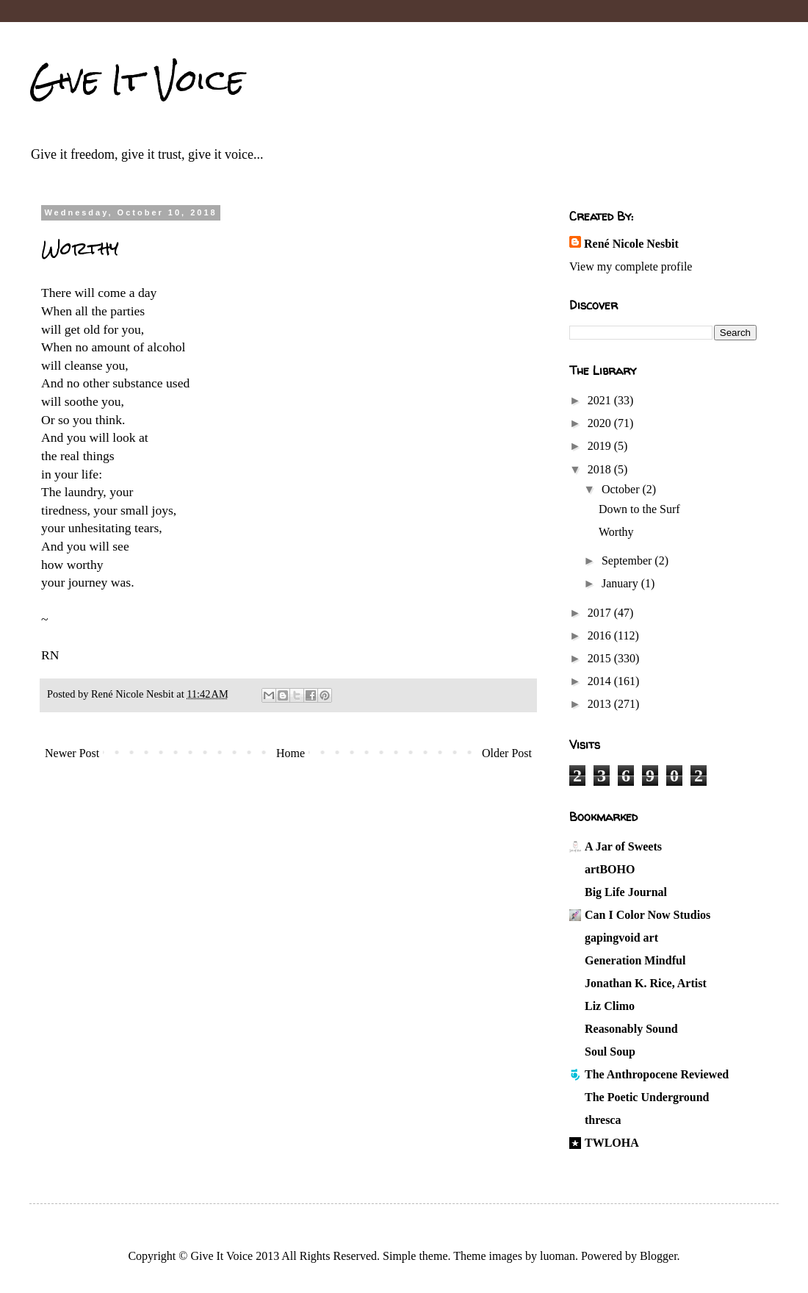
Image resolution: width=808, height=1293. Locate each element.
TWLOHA (612, 1142)
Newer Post (72, 753)
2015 (601, 658)
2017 (601, 612)
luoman (557, 1256)
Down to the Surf (639, 509)
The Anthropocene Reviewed (657, 1074)
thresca (603, 1120)
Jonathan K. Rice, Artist (646, 983)
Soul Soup (610, 1051)
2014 (601, 681)
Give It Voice (137, 80)
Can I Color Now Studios (647, 915)
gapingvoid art (621, 937)
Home (290, 753)
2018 (601, 469)
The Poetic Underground (647, 1097)
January (621, 583)
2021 (601, 400)
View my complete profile (630, 266)
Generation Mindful (635, 960)
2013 (601, 704)
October (622, 489)
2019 (601, 446)
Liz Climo (610, 1006)
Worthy (616, 532)
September (628, 560)
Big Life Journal (626, 892)
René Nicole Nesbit (631, 243)
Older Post (507, 753)
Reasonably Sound (631, 1028)
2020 (601, 423)
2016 (601, 635)
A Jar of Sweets (623, 846)
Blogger (658, 1256)
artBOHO (610, 869)
